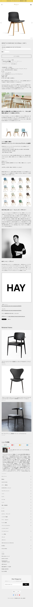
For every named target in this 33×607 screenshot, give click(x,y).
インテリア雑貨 (8, 516)
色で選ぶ (3, 545)
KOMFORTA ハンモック (6, 487)
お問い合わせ (4, 564)
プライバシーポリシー (11, 598)
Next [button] (32, 23)
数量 (2, 51)
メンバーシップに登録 (7, 61)
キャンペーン (4, 476)
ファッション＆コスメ (6, 525)
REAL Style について (6, 556)
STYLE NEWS (4, 548)
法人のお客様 (4, 571)
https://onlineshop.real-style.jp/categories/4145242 (11, 310)
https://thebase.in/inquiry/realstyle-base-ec (16, 316)
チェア (3, 496)
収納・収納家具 (8, 505)
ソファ (5, 493)
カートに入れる (16, 56)
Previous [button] (1, 23)
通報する (9, 319)
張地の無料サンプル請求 (6, 566)
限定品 (3, 479)
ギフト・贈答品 (5, 485)
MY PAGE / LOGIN (6, 561)
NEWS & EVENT (5, 558)
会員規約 (24, 598)
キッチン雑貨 (8, 522)
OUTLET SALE (4, 482)
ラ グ (3, 508)
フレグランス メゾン (6, 490)
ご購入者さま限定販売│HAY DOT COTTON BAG (11, 47)
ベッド (3, 502)
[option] (16, 22)
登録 (26, 584)
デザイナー (4, 539)
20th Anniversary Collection (8, 542)
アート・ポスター (8, 519)
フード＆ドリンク (5, 531)
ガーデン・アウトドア (6, 513)
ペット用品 (4, 534)
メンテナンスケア (5, 528)
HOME (3, 553)
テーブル (3, 499)
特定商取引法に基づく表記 (18, 598)
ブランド (3, 537)
